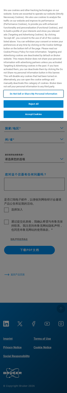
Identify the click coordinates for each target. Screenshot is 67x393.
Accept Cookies (33, 114)
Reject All (33, 104)
